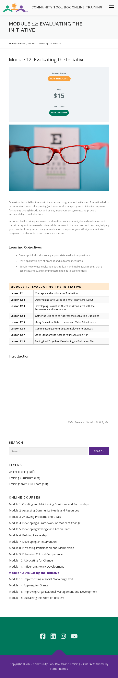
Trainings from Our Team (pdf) (28, 484)
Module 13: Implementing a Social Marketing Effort (41, 579)
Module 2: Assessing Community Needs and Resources (44, 510)
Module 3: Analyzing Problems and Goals (35, 517)
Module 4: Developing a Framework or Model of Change (45, 523)
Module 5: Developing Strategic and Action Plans (40, 529)
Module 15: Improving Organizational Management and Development (53, 591)
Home (12, 43)
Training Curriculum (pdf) (24, 478)
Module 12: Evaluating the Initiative (34, 573)
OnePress (89, 664)
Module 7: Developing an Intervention (33, 541)
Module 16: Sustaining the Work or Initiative (36, 598)
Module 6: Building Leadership (28, 535)
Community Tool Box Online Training (66, 7)
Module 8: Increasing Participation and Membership (41, 548)
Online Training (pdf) (22, 471)
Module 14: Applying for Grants (28, 585)
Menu (111, 7)
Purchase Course (59, 112)
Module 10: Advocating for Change (31, 560)
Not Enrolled (59, 78)
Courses (21, 43)
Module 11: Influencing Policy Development (36, 566)
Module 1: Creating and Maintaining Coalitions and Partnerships (49, 504)
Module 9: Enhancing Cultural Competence (36, 554)
